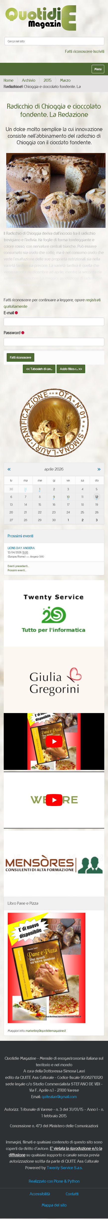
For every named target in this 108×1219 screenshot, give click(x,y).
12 (96, 497)
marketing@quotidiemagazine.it (46, 1031)
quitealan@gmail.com (59, 1096)
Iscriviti (98, 51)
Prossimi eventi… (17, 570)
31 (25, 489)
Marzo (65, 80)
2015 (48, 80)
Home (8, 80)
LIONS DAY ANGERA (21, 548)
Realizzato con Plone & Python (54, 1181)
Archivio (28, 80)
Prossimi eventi (20, 535)
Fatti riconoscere (78, 51)
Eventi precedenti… (18, 566)
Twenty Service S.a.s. (65, 1167)
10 (68, 497)
